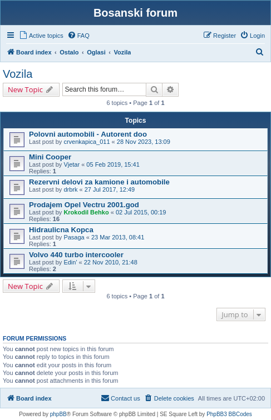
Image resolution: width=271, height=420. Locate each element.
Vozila (17, 74)
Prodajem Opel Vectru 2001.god (84, 205)
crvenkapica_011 (86, 141)
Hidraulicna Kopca (61, 230)
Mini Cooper (50, 157)
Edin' (70, 262)
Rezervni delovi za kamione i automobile (99, 182)
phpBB (58, 414)
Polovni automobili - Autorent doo (88, 134)
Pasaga (73, 237)
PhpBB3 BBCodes (229, 414)
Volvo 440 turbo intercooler (76, 255)
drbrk (70, 189)
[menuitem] (41, 35)
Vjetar (71, 164)
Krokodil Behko (86, 212)
